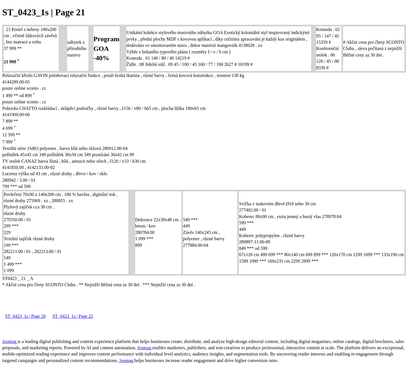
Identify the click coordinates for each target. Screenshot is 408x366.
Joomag (10, 341)
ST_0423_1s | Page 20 (25, 316)
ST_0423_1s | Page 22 (72, 316)
